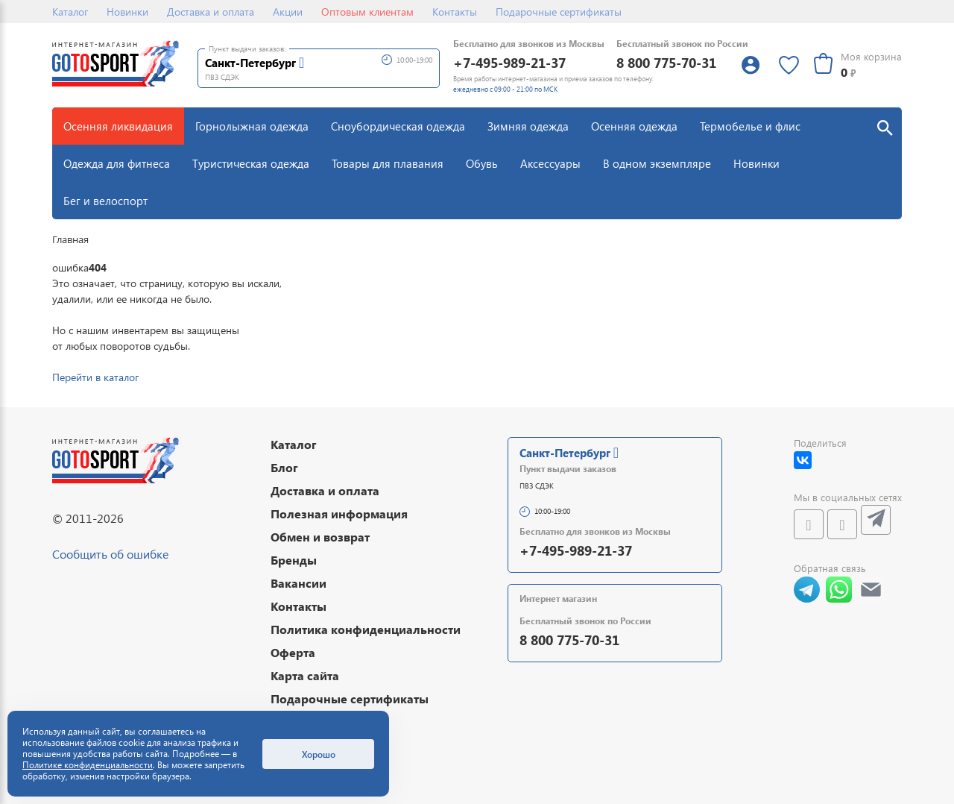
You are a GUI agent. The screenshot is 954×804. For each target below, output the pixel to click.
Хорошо (318, 754)
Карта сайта (305, 675)
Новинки (127, 11)
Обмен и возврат (320, 536)
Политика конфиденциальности (366, 629)
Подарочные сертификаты (559, 11)
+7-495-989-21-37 (509, 62)
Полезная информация (339, 513)
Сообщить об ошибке (110, 554)
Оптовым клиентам (367, 11)
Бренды (294, 560)
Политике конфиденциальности (87, 764)
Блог (284, 467)
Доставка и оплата (210, 11)
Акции (288, 11)
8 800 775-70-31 (666, 62)
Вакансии (298, 583)
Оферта (293, 652)
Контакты (454, 11)
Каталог (70, 11)
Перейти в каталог (95, 377)
